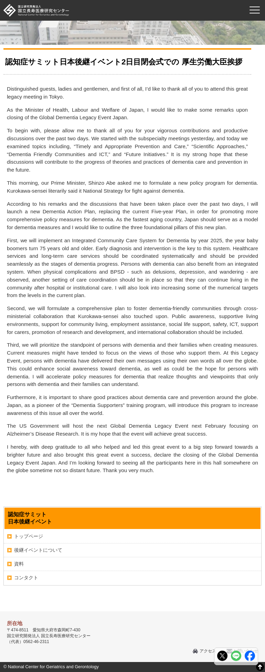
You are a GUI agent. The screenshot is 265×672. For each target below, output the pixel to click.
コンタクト (26, 577)
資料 (19, 564)
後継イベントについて (38, 550)
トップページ (28, 536)
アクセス (208, 651)
